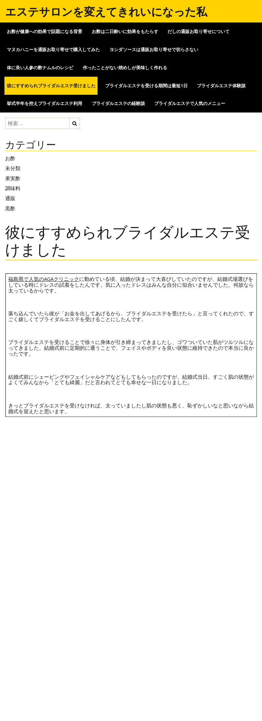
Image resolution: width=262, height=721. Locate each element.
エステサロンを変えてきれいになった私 (106, 11)
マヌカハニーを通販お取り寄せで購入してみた (53, 49)
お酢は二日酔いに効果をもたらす (125, 31)
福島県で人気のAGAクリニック (43, 278)
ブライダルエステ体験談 (221, 85)
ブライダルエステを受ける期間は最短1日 (146, 85)
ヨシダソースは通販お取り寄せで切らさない (154, 49)
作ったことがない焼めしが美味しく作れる (125, 67)
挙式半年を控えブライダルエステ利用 (44, 103)
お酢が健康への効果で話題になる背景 (44, 31)
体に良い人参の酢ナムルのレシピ (40, 67)
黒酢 (10, 208)
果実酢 (12, 178)
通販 (10, 198)
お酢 (10, 158)
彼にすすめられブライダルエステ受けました (51, 85)
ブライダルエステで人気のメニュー (189, 103)
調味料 (12, 188)
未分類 (12, 168)
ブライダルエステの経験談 (118, 103)
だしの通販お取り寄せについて (199, 31)
